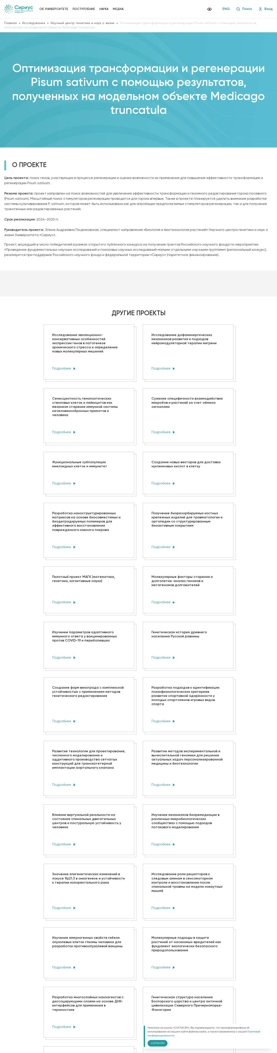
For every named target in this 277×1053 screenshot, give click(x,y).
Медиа (118, 9)
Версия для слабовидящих (84, 1027)
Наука (103, 9)
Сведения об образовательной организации (92, 1014)
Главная (10, 23)
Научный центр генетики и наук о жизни (82, 23)
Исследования (33, 23)
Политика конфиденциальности (83, 1020)
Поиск (244, 9)
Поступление (83, 9)
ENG (226, 9)
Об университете (53, 9)
